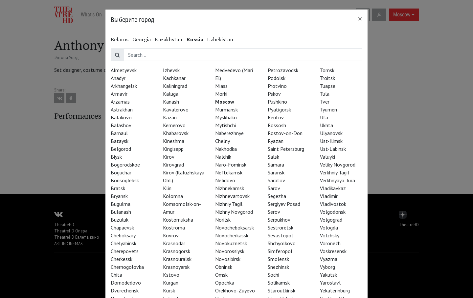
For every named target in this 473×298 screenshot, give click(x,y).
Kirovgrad (173, 164)
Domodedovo (126, 282)
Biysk (116, 156)
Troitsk (327, 78)
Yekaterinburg (335, 290)
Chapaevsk (122, 227)
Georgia (141, 39)
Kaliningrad (175, 86)
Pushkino (277, 101)
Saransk (276, 172)
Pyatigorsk (279, 109)
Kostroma (174, 227)
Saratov (276, 180)
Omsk (221, 274)
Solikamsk (279, 282)
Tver (324, 101)
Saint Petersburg (286, 149)
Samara (276, 164)
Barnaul (119, 133)
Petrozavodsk (283, 70)
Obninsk (223, 267)
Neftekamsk (228, 172)
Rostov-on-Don (285, 133)
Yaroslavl (330, 282)
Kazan (170, 117)
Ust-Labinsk (333, 149)
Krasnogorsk (176, 251)
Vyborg (327, 267)
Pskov (274, 93)
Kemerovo (174, 125)
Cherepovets (125, 251)
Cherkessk (121, 259)
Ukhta (326, 125)
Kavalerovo (176, 109)
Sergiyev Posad (284, 204)
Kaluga (170, 93)
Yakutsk (328, 274)
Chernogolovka (127, 267)
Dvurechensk (125, 290)
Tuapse (327, 86)
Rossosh (277, 125)
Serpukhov (279, 219)
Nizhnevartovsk (232, 196)
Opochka (224, 282)
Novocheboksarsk (234, 227)
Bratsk (118, 188)
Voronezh (330, 243)
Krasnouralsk (177, 259)
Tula (324, 93)
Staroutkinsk (281, 290)
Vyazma (328, 259)
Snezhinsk (278, 267)
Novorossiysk (229, 251)
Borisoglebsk (125, 180)
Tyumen (328, 109)
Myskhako (226, 117)
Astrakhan (122, 109)
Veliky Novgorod (337, 164)
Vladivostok (333, 204)
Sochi (273, 274)
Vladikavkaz (333, 188)
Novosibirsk (227, 259)
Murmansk (226, 109)
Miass (221, 86)
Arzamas (120, 101)
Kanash (171, 101)
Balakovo (121, 117)
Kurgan (170, 282)
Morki (221, 93)
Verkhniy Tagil (334, 172)
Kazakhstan (168, 39)
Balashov (121, 125)
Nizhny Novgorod (234, 212)
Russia (194, 39)
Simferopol (280, 251)
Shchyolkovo (282, 243)
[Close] (360, 19)
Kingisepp (173, 149)
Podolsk (276, 78)
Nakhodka (226, 149)
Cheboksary (123, 235)
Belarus (119, 39)
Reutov (276, 117)
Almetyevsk (124, 70)
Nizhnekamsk (229, 188)
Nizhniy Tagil (228, 204)
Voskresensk (333, 251)
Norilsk (223, 219)
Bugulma (120, 204)
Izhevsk (171, 70)
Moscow (224, 101)
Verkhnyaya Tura (337, 180)
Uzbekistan (220, 39)
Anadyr (118, 78)
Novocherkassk (231, 235)
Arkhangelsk (124, 86)
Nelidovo (225, 180)
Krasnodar (174, 243)
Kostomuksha (178, 219)
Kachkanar (174, 78)
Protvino (277, 86)
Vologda (329, 227)
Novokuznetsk (231, 243)
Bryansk (119, 196)
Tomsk (327, 70)
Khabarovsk (176, 133)
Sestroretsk (280, 227)
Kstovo (171, 274)
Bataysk (119, 141)
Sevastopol (280, 235)
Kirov (168, 156)
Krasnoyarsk (176, 267)
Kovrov (171, 235)
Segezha (277, 196)
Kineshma (173, 141)
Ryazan (275, 141)
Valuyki (327, 156)
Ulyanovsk (331, 133)
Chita (116, 274)
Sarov (274, 188)
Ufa (324, 117)
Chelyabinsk (123, 243)
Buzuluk (119, 219)
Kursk (169, 290)
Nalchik (223, 156)
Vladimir (329, 196)
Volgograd (331, 219)
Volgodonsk (333, 212)
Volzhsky (329, 235)
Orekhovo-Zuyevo (235, 290)
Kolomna (173, 196)
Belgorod (121, 149)
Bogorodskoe (125, 164)
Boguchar (121, 172)
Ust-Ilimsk (331, 141)
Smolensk (278, 259)
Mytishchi (225, 125)
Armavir (119, 93)
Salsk (273, 156)
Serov (274, 212)
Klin (167, 188)
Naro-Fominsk (230, 164)
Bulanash (121, 212)
